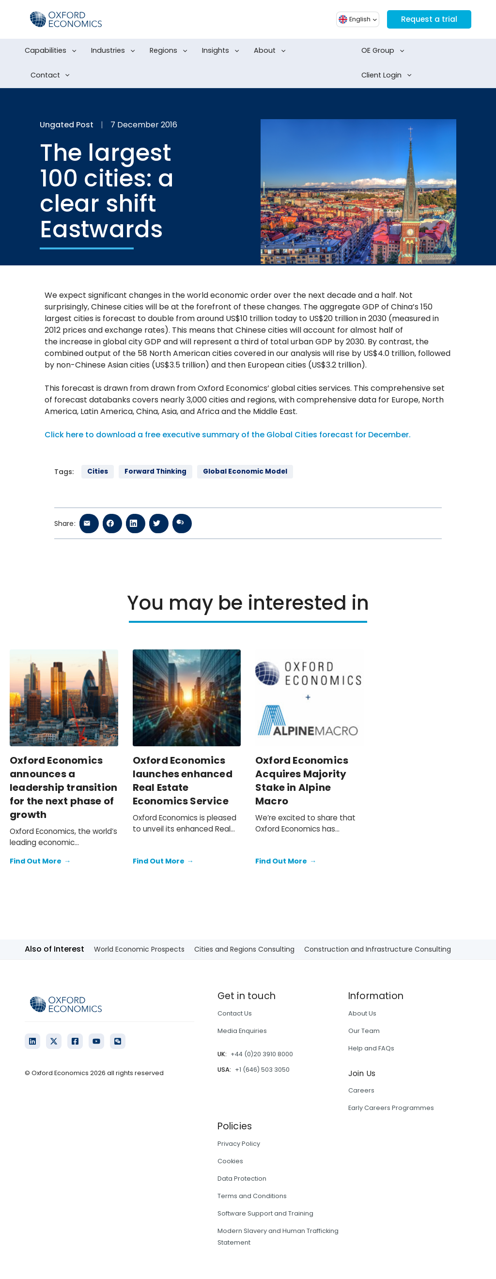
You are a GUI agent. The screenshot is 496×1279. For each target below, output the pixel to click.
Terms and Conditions (252, 1196)
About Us (362, 1013)
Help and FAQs (371, 1048)
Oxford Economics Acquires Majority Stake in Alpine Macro (301, 781)
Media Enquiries (242, 1031)
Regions (170, 51)
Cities (97, 471)
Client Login (388, 75)
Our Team (364, 1031)
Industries (115, 51)
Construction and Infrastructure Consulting (377, 949)
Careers (361, 1090)
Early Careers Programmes (391, 1108)
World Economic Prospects (139, 949)
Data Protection (241, 1178)
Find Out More (40, 861)
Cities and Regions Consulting (244, 949)
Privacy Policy (238, 1144)
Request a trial (428, 19)
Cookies (230, 1161)
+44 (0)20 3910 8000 (262, 1054)
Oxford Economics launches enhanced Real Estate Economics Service (182, 781)
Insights (222, 51)
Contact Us (234, 1013)
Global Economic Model (245, 471)
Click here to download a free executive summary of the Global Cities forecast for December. (228, 434)
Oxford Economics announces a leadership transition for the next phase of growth (63, 787)
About (271, 51)
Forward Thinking (155, 471)
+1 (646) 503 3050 (262, 1069)
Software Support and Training (265, 1213)
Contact (52, 75)
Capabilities (52, 51)
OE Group (384, 51)
